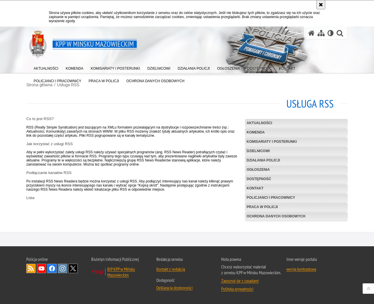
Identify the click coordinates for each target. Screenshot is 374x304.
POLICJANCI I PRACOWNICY (271, 198)
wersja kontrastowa (301, 279)
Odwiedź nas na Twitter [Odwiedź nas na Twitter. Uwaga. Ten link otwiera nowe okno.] (73, 279)
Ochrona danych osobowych (276, 216)
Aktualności (259, 123)
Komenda (256, 132)
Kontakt (255, 188)
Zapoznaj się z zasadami (240, 291)
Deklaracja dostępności (174, 298)
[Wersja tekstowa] (331, 33)
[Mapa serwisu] (321, 33)
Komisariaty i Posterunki (272, 142)
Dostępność (259, 179)
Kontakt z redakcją (170, 279)
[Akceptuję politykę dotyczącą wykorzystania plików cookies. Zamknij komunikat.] (320, 4)
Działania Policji (263, 160)
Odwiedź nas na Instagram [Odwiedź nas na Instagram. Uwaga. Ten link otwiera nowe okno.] (62, 279)
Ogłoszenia (258, 170)
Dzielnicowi (258, 151)
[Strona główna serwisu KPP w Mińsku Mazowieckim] (311, 33)
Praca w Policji (262, 207)
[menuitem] (46, 67)
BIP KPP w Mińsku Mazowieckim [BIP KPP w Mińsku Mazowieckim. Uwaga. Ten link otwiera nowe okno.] (121, 282)
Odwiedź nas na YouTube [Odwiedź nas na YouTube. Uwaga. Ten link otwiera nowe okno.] (41, 279)
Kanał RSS (31, 279)
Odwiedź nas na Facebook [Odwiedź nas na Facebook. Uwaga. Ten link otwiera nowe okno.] (52, 279)
